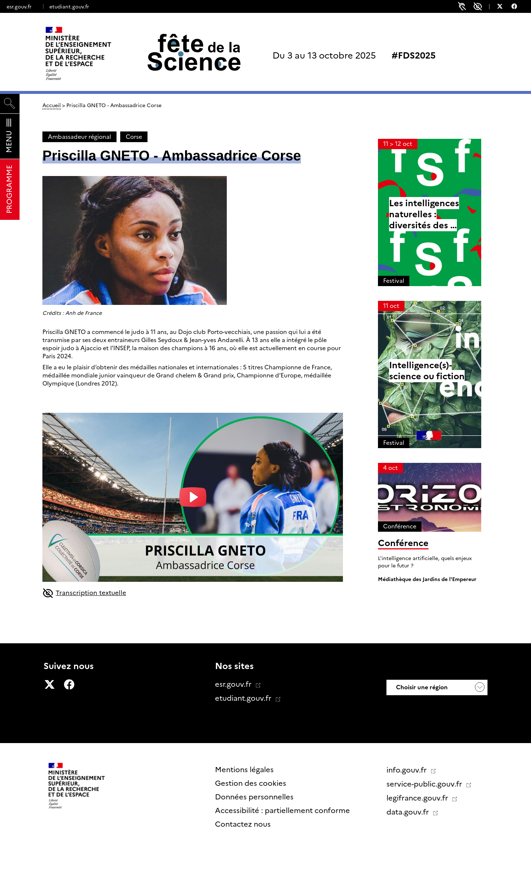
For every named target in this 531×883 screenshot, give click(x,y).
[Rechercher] (10, 103)
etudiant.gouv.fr (69, 7)
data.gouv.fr (408, 812)
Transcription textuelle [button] (86, 594)
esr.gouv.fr (19, 7)
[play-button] (193, 497)
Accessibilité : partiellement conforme (282, 810)
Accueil (51, 105)
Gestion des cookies (250, 783)
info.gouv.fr (407, 770)
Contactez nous (243, 824)
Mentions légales (244, 769)
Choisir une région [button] (421, 687)
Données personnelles (254, 796)
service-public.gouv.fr (425, 784)
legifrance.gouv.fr (418, 798)
